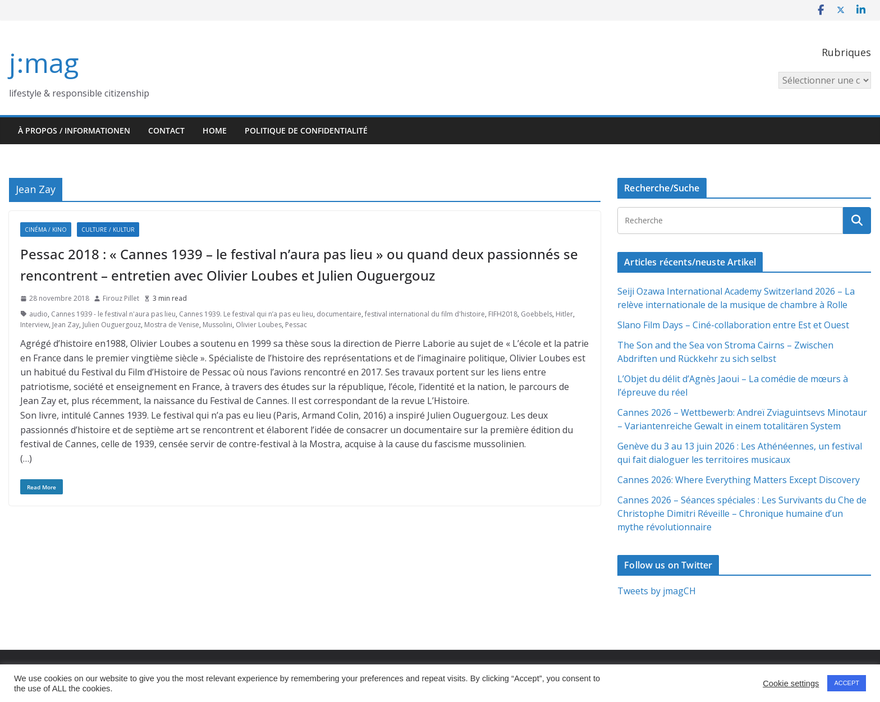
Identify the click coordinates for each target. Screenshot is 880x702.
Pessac (296, 324)
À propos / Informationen (74, 130)
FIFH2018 (502, 314)
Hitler (564, 314)
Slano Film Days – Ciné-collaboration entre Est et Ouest (733, 325)
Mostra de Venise (171, 324)
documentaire (339, 314)
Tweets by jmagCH (656, 591)
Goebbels (536, 314)
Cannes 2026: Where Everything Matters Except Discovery (738, 480)
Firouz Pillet (121, 298)
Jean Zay (65, 324)
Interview (34, 324)
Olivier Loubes (259, 324)
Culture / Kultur (108, 229)
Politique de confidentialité (306, 130)
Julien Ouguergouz (111, 324)
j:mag (44, 62)
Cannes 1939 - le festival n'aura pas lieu (113, 314)
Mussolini (217, 324)
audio (38, 314)
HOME (215, 130)
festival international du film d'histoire (425, 314)
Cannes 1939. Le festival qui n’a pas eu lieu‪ (246, 314)
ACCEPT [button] (846, 683)
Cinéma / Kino (46, 229)
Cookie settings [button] (791, 683)
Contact (166, 130)
